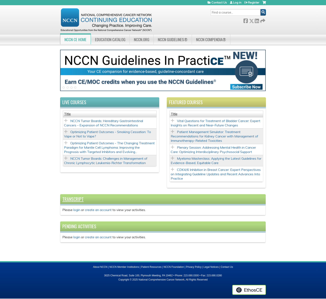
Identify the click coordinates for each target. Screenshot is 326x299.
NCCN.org (141, 39)
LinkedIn (257, 20)
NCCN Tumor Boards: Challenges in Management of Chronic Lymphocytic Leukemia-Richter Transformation (105, 161)
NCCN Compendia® (211, 39)
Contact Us (219, 2)
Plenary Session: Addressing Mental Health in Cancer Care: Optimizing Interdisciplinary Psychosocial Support (213, 150)
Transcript (73, 199)
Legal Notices (211, 267)
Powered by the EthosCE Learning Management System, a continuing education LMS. (249, 290)
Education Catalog (110, 39)
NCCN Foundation (174, 267)
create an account (98, 210)
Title (67, 114)
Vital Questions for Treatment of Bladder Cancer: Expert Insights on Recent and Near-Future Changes (215, 123)
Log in (237, 2)
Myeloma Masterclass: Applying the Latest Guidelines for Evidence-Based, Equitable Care (216, 161)
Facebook (245, 20)
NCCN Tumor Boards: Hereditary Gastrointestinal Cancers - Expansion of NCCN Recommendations (103, 123)
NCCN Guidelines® (173, 39)
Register (253, 2)
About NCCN (100, 267)
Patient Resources (151, 267)
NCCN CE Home (75, 39)
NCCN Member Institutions (124, 267)
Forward (262, 20)
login (76, 210)
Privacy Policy (194, 267)
